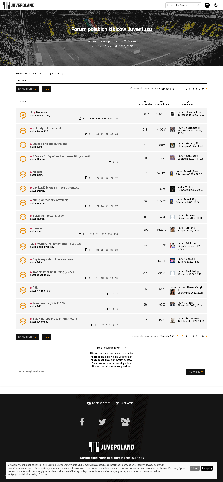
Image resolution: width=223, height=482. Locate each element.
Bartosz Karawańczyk (190, 287)
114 (116, 234)
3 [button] (189, 88)
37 (111, 250)
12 (102, 278)
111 (98, 234)
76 (102, 178)
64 (116, 134)
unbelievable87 (45, 246)
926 (110, 118)
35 (102, 250)
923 (92, 118)
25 (107, 206)
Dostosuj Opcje (176, 468)
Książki (37, 172)
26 (111, 206)
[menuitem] (99, 403)
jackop (189, 258)
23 (97, 206)
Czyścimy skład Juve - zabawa (53, 259)
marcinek (191, 155)
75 (97, 178)
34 (97, 250)
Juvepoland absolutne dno (50, 143)
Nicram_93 (192, 143)
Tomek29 (189, 199)
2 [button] (186, 88)
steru (40, 231)
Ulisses (41, 159)
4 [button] (193, 88)
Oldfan (189, 227)
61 (102, 134)
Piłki (35, 287)
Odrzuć (195, 468)
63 (111, 134)
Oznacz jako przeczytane (144, 88)
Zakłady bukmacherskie (48, 128)
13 (107, 278)
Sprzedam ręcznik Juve (48, 215)
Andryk (41, 203)
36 (107, 250)
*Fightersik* (44, 290)
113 (110, 234)
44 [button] (203, 88)
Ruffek (40, 218)
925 (104, 118)
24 (102, 206)
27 (116, 206)
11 (97, 278)
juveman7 (42, 321)
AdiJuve (190, 243)
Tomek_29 (190, 171)
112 (104, 234)
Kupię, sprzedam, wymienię (50, 200)
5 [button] (196, 88)
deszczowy (43, 115)
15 (116, 278)
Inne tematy (22, 80)
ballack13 (42, 131)
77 (107, 178)
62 (107, 134)
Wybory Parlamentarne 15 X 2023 (59, 243)
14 (111, 278)
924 (98, 118)
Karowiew (191, 318)
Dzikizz (41, 190)
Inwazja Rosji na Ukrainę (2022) (53, 272)
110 (92, 234)
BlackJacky (192, 112)
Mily (39, 262)
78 (111, 178)
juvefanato (192, 127)
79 (116, 178)
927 (116, 118)
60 (97, 134)
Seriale (37, 228)
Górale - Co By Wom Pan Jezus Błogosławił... (62, 156)
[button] (178, 88)
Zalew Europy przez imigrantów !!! (55, 318)
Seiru (40, 175)
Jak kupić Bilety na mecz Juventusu (56, 187)
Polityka (41, 112)
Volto (188, 187)
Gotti (40, 146)
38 (116, 250)
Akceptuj (207, 468)
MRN (40, 306)
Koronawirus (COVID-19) (49, 303)
